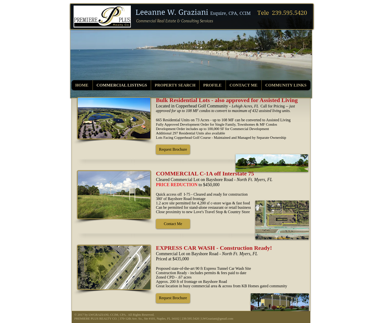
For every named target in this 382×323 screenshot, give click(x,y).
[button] (173, 149)
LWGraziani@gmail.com (217, 318)
